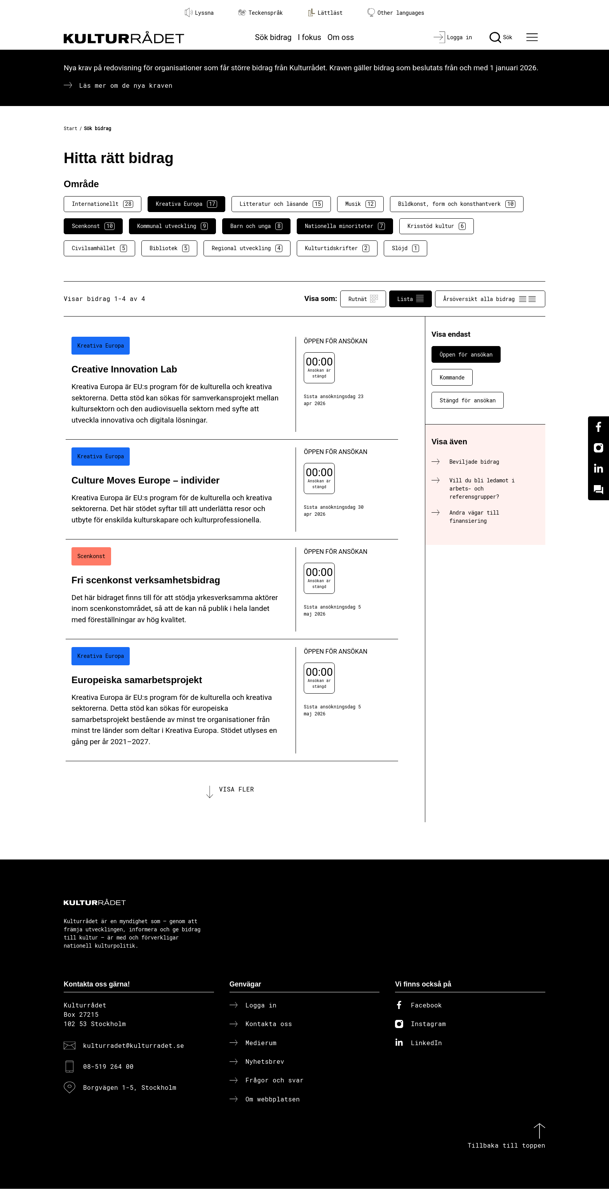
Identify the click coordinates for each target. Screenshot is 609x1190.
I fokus (309, 37)
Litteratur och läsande (281, 204)
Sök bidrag (273, 37)
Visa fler (236, 789)
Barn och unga (256, 226)
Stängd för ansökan (468, 400)
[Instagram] (598, 447)
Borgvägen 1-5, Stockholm (129, 1089)
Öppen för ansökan (466, 354)
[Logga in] (452, 37)
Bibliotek (169, 248)
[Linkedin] (598, 468)
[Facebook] (598, 426)
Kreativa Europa (186, 204)
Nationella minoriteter (345, 226)
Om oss (340, 37)
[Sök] (501, 37)
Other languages (395, 12)
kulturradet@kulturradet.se (133, 1046)
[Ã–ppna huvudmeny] (533, 37)
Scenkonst (93, 226)
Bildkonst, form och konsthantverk (456, 204)
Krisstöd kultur (436, 226)
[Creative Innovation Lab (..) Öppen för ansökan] (232, 384)
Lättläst (325, 12)
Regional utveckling (247, 248)
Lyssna (199, 12)
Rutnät (363, 299)
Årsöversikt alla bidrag (490, 299)
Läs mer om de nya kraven (125, 85)
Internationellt (102, 204)
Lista (410, 299)
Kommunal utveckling (172, 226)
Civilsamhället (99, 248)
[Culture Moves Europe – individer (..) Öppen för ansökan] (232, 489)
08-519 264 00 (108, 1068)
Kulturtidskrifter (337, 248)
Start (70, 128)
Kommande (452, 377)
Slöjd (405, 248)
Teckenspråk (260, 12)
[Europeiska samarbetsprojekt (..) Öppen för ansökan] (232, 700)
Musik (360, 204)
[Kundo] (598, 489)
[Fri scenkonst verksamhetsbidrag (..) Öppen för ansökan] (232, 589)
